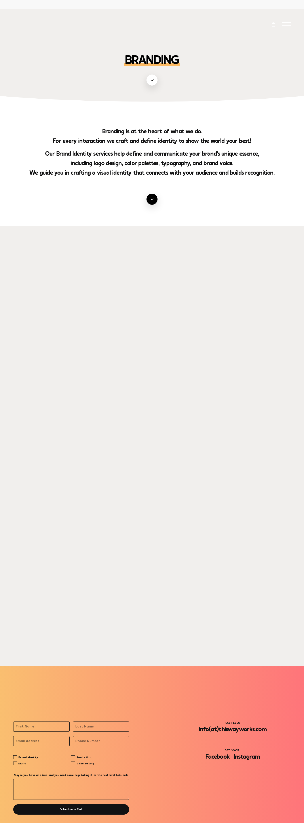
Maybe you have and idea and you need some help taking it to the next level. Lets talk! (71, 775)
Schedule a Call (71, 809)
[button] (286, 24)
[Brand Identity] (15, 757)
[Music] (15, 763)
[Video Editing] (73, 763)
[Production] (73, 757)
